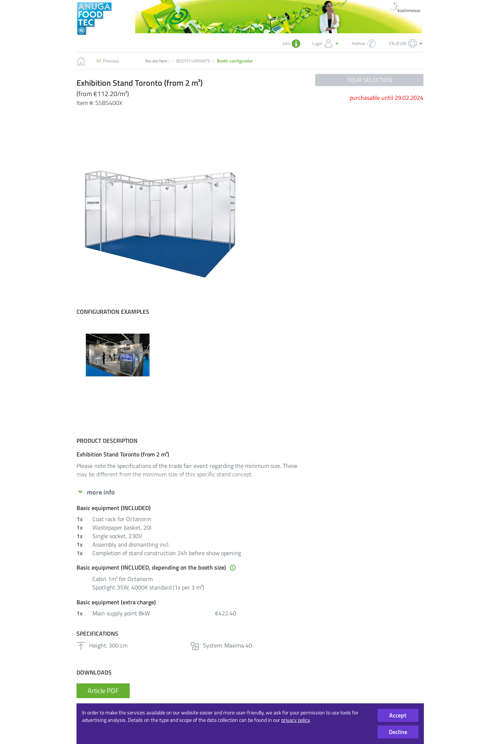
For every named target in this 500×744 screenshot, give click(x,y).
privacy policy (295, 720)
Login (326, 43)
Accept (398, 715)
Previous (111, 61)
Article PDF (103, 691)
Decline (398, 731)
